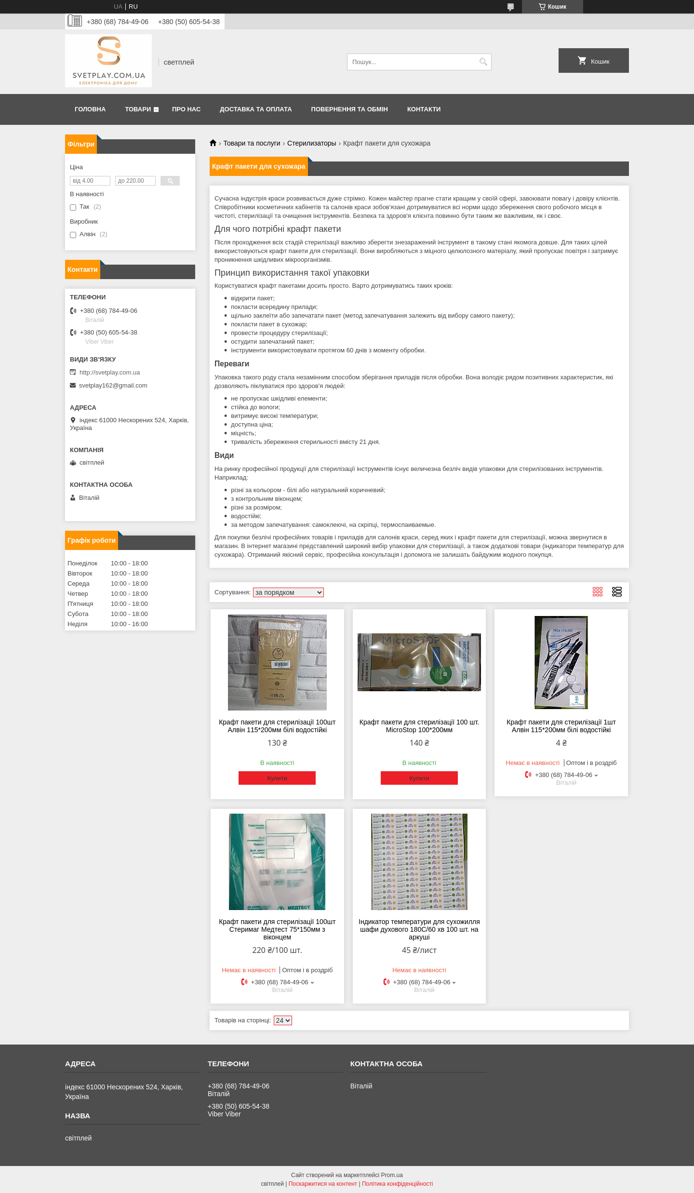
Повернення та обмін (349, 109)
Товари (138, 109)
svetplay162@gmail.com (113, 385)
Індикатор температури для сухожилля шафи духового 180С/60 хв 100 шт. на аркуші (419, 929)
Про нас (186, 109)
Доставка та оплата (256, 109)
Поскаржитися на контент (323, 1183)
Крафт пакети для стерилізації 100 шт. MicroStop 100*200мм (419, 726)
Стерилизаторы (311, 143)
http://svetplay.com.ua (110, 372)
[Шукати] (483, 62)
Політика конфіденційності (397, 1183)
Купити (277, 778)
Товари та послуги (251, 143)
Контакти (424, 109)
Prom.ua (392, 1175)
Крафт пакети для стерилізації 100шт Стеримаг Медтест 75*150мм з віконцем (277, 929)
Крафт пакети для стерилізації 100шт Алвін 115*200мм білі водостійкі (277, 726)
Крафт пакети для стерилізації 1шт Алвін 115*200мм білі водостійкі (561, 726)
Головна (90, 109)
